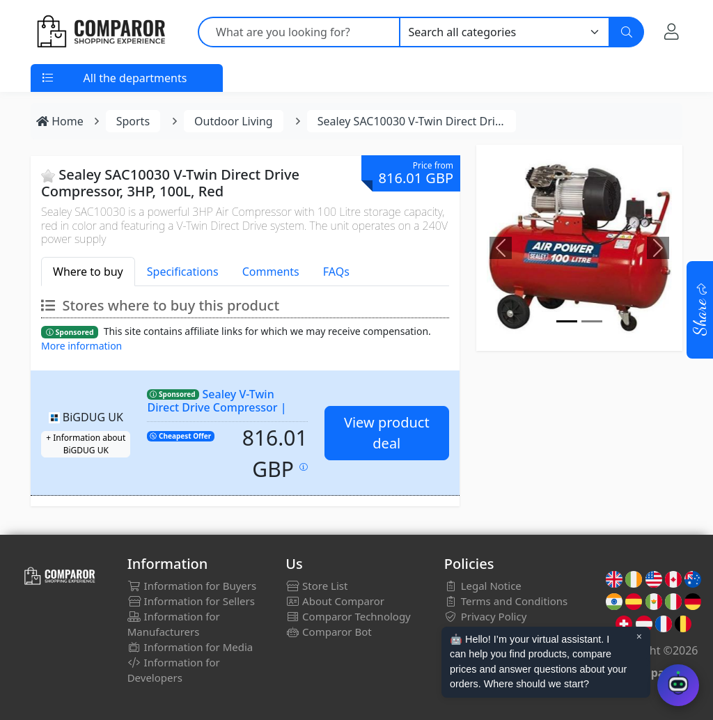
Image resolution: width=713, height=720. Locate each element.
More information (81, 345)
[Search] (626, 32)
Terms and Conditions (506, 601)
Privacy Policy (485, 616)
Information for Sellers (191, 601)
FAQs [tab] (336, 271)
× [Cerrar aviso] (639, 636)
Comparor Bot (328, 632)
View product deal (387, 433)
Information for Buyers (192, 586)
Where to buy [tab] (88, 271)
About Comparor (334, 601)
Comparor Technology (348, 616)
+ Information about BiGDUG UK (85, 444)
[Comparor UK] (100, 32)
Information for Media (190, 647)
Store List (316, 586)
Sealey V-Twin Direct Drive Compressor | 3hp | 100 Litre (216, 407)
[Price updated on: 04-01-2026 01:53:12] (303, 467)
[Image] (566, 321)
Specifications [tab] (183, 271)
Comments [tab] (270, 271)
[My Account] (671, 31)
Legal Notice (483, 586)
